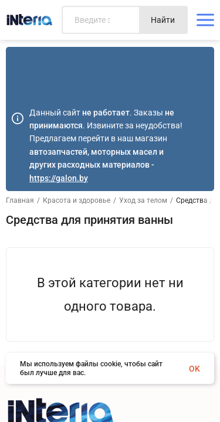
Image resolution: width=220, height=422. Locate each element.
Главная (20, 200)
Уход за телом (143, 200)
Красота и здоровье (76, 200)
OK (194, 368)
